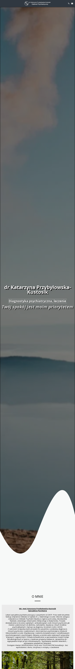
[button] (3, 3)
